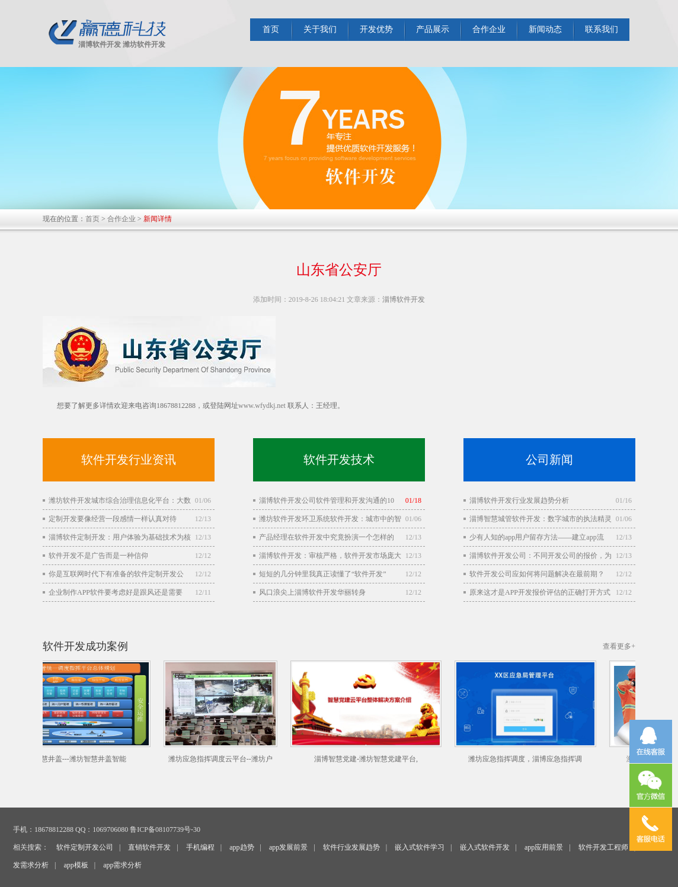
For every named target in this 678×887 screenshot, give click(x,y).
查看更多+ (619, 646)
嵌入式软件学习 (419, 847)
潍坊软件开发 (144, 44)
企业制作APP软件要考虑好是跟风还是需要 (116, 592)
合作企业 (489, 29)
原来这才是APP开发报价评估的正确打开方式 (539, 592)
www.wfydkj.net (262, 405)
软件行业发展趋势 (351, 847)
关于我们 (320, 29)
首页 (271, 29)
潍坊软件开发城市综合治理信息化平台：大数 (120, 500)
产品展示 (432, 29)
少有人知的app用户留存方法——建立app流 (536, 537)
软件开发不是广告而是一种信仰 (98, 555)
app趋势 (241, 847)
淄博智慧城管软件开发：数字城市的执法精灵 (540, 519)
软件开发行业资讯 (128, 459)
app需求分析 (122, 865)
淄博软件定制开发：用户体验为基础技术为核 (120, 537)
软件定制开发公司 (84, 847)
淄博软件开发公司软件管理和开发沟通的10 (326, 500)
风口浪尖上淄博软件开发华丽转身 (312, 592)
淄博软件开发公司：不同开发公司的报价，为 (540, 555)
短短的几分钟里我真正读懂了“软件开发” (322, 574)
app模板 (75, 865)
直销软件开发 (149, 847)
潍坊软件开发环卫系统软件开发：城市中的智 (330, 519)
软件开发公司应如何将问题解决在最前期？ (537, 574)
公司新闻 (549, 459)
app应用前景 (544, 847)
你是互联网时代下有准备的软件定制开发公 (116, 574)
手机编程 (200, 847)
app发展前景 (288, 847)
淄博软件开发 (99, 44)
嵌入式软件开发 (485, 847)
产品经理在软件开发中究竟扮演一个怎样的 (326, 537)
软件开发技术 (339, 459)
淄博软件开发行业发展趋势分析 (519, 500)
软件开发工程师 (603, 847)
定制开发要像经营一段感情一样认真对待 (113, 519)
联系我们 (601, 29)
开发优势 (376, 29)
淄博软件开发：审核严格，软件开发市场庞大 (330, 555)
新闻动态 (545, 29)
